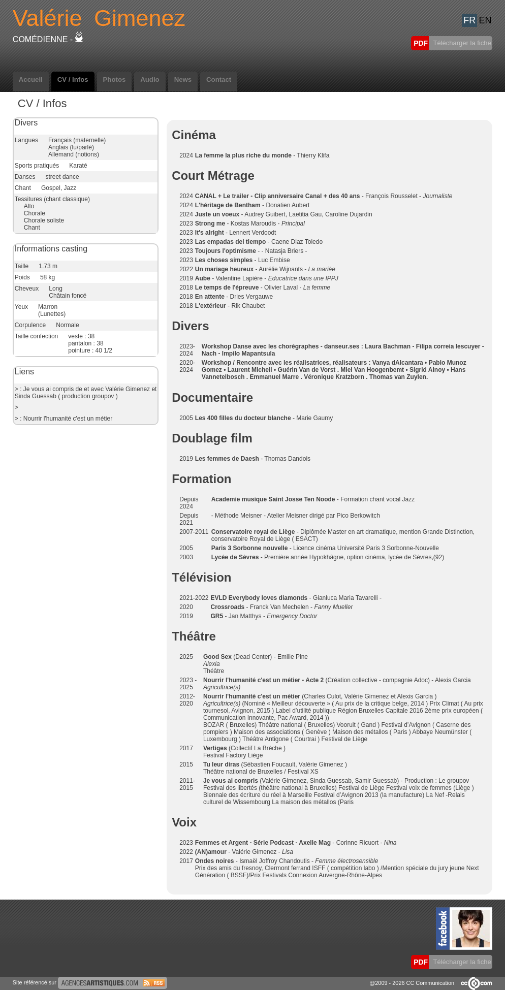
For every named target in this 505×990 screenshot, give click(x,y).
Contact (218, 79)
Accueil (31, 79)
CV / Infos (72, 79)
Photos (114, 79)
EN (485, 20)
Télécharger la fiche (461, 43)
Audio (149, 79)
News (183, 79)
